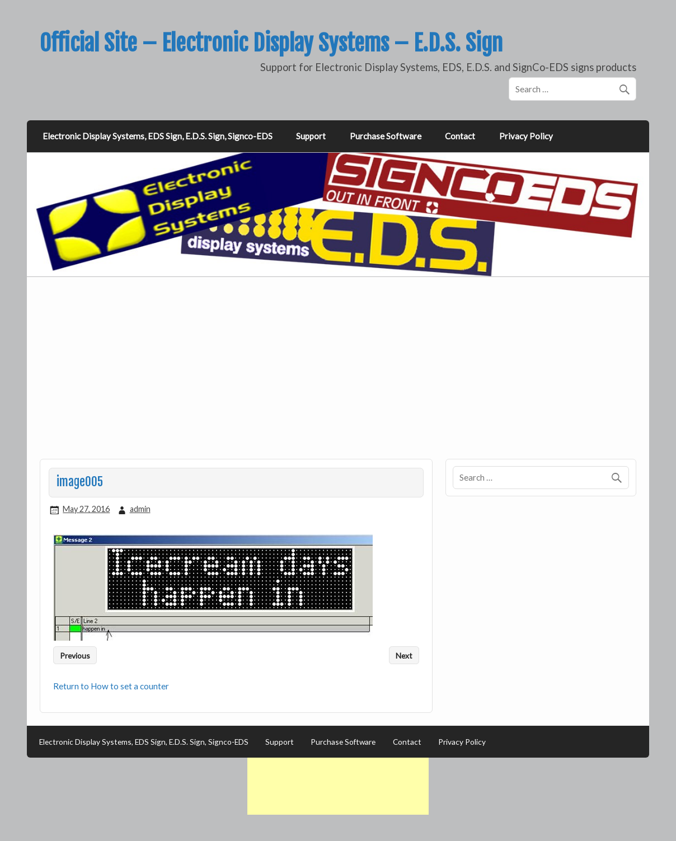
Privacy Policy (526, 136)
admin (140, 509)
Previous (75, 655)
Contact (460, 136)
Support (311, 136)
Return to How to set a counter (111, 686)
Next (404, 655)
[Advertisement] (339, 374)
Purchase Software (385, 136)
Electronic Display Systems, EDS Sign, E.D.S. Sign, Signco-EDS (158, 136)
